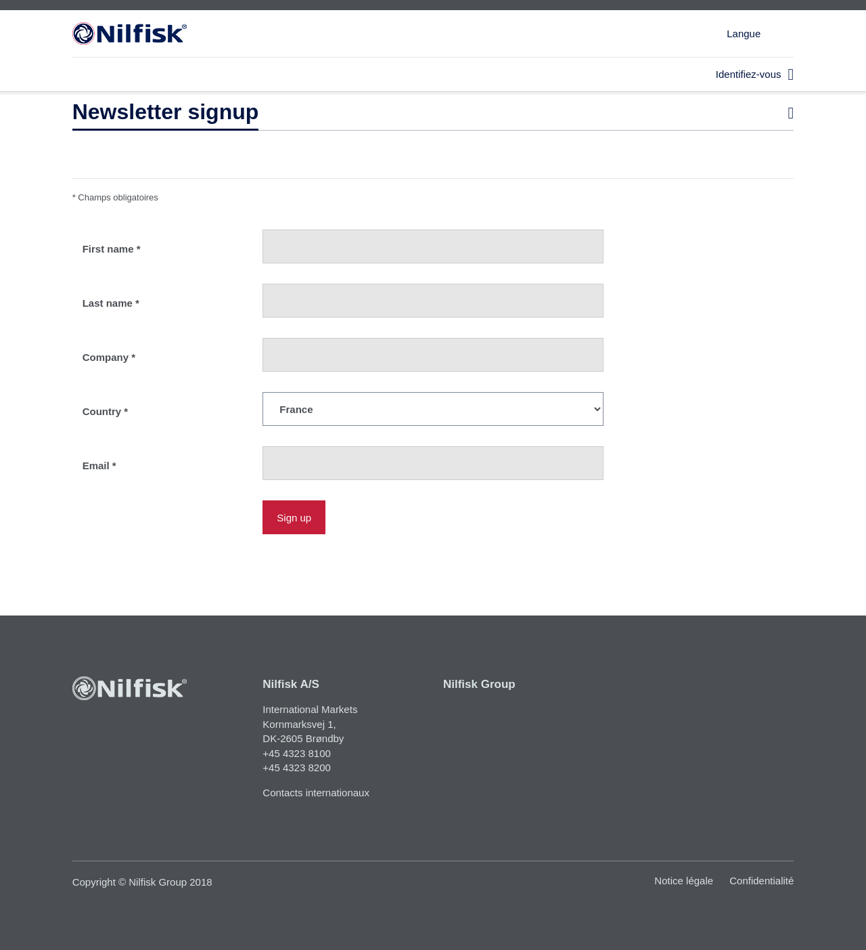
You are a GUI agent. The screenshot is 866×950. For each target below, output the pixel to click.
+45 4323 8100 (297, 753)
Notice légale (683, 880)
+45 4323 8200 (297, 767)
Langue (743, 33)
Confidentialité (761, 880)
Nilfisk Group (479, 684)
